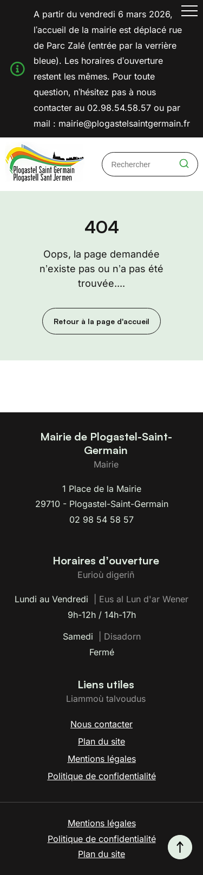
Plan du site (101, 741)
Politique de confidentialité (102, 776)
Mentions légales (102, 758)
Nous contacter (101, 724)
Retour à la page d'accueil (101, 321)
